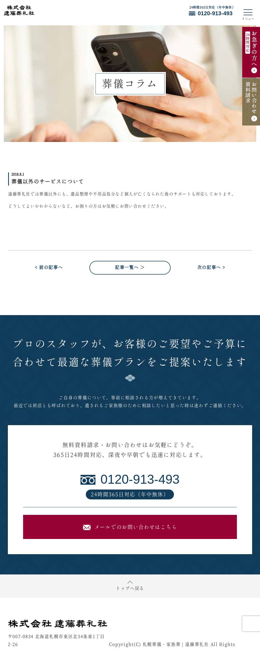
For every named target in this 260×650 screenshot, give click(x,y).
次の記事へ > (211, 267)
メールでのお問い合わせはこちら (130, 527)
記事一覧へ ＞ (130, 267)
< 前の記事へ (49, 267)
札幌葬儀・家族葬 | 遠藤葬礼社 (176, 644)
